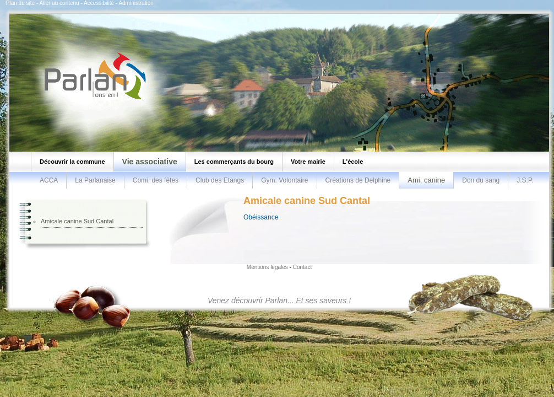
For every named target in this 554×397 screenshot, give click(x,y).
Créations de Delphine (358, 180)
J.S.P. (525, 180)
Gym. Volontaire (284, 180)
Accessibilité (99, 3)
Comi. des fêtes (155, 180)
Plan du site (20, 3)
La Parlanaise (95, 180)
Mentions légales (267, 267)
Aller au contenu (59, 3)
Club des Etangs (219, 180)
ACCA (49, 180)
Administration (135, 3)
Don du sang (480, 180)
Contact (302, 267)
